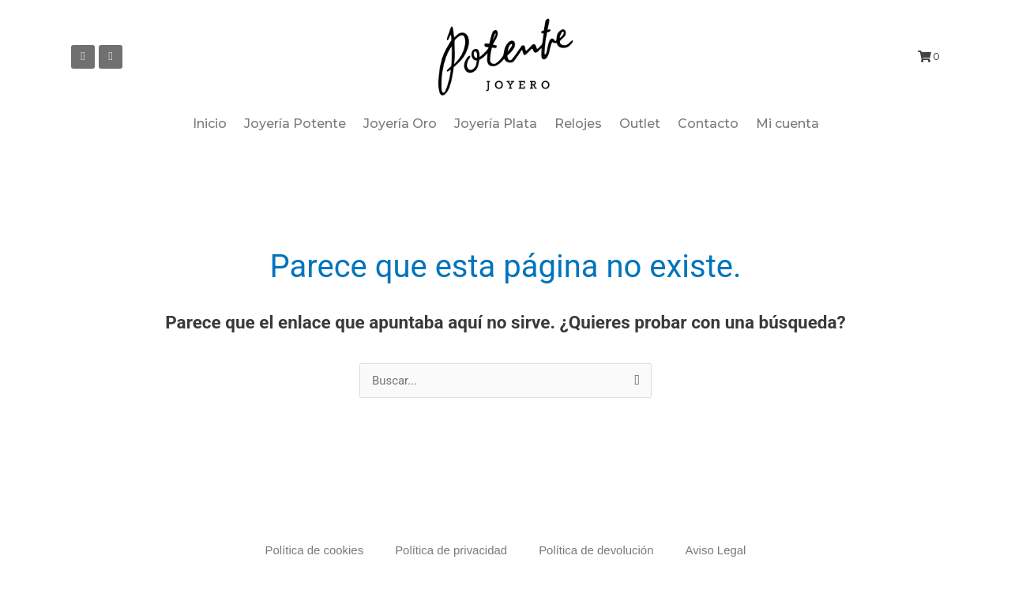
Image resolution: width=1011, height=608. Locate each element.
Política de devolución (596, 550)
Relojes (578, 123)
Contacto (708, 123)
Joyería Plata (495, 123)
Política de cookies (314, 550)
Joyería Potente (295, 123)
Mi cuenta (787, 123)
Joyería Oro (400, 123)
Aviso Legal (716, 550)
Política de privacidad (451, 550)
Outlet (639, 123)
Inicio (210, 123)
